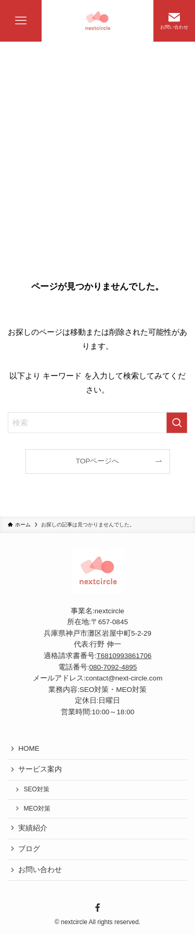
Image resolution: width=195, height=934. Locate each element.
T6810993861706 (123, 656)
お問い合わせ (40, 870)
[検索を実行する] (176, 422)
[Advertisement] (97, 144)
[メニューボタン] (21, 21)
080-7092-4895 (113, 667)
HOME (29, 748)
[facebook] (97, 907)
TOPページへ (98, 461)
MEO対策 (36, 808)
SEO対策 (36, 789)
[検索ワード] (97, 422)
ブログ (29, 849)
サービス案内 (40, 769)
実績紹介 (32, 828)
